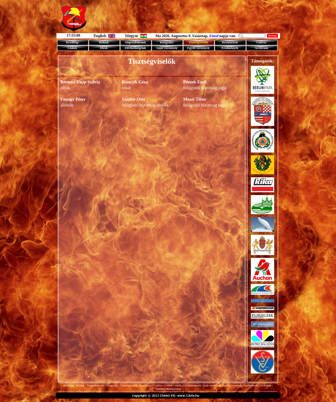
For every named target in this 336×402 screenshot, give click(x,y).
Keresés (272, 35)
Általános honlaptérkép (168, 389)
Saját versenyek (212, 385)
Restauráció (146, 385)
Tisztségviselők (128, 385)
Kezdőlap (68, 385)
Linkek (169, 385)
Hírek (178, 385)
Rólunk (80, 385)
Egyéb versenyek (232, 385)
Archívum (265, 385)
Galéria (159, 385)
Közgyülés (112, 385)
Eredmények (251, 385)
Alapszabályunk (95, 385)
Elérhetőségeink (192, 385)
